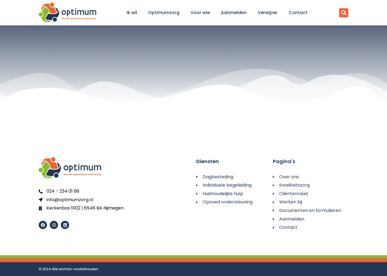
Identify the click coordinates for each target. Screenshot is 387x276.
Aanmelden (234, 12)
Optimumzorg (163, 12)
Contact (298, 12)
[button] (343, 12)
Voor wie (200, 12)
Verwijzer (268, 12)
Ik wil (132, 12)
